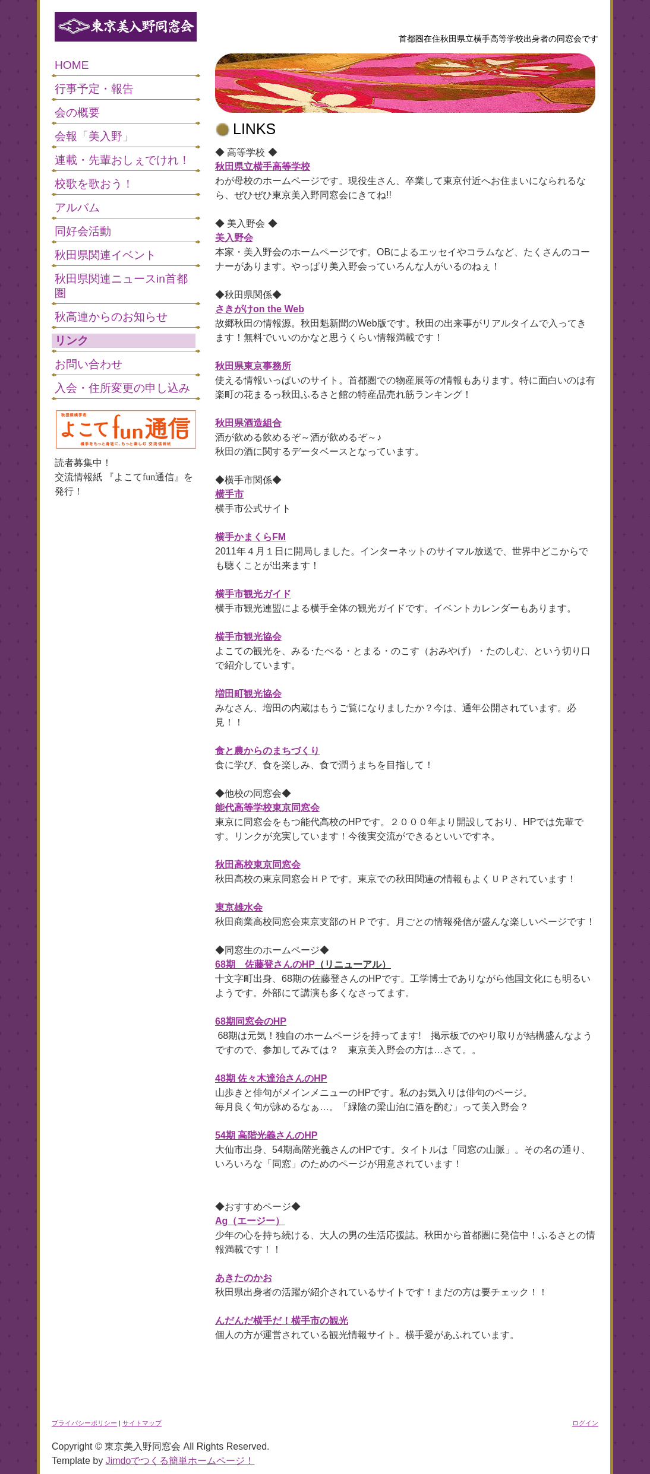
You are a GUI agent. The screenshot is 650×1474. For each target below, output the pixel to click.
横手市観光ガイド (253, 594)
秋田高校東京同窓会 (258, 865)
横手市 (229, 494)
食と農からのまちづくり (267, 751)
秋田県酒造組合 (248, 423)
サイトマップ (142, 1423)
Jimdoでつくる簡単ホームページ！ (180, 1461)
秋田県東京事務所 (253, 366)
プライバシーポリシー (84, 1423)
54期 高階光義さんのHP (266, 1135)
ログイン (585, 1423)
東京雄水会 (239, 907)
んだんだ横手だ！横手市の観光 (281, 1320)
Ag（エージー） (250, 1221)
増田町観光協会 (248, 694)
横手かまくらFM (250, 537)
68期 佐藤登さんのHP (265, 964)
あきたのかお (243, 1278)
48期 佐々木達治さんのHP (271, 1078)
